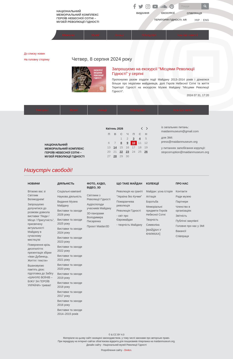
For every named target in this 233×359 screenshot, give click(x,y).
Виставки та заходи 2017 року (69, 293)
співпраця (194, 13)
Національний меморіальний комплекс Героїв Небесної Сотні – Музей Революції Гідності (77, 16)
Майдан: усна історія (159, 191)
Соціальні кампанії (69, 191)
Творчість (152, 219)
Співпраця (182, 236)
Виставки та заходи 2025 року (69, 221)
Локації (119, 35)
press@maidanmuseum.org (179, 141)
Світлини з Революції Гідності (99, 197)
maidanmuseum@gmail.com (180, 131)
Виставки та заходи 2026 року (69, 212)
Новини (34, 183)
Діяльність (65, 183)
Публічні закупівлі (187, 220)
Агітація (151, 196)
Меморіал (68, 35)
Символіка (152, 224)
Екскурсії (168, 13)
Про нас (182, 183)
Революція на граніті (129, 191)
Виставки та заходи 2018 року (69, 284)
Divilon (127, 350)
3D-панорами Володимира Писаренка (95, 217)
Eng (206, 20)
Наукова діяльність (69, 196)
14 (115, 147)
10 (133, 142)
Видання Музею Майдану (67, 203)
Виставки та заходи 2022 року (69, 248)
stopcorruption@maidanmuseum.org (185, 152)
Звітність (181, 215)
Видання (142, 13)
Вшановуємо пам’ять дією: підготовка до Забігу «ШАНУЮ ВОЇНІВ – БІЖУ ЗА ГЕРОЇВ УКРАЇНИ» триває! (40, 275)
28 (115, 156)
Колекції (152, 183)
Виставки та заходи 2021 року (69, 257)
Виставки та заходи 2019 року (69, 275)
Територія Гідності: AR (170, 19)
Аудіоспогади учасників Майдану (99, 206)
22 (121, 151)
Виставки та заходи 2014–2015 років (69, 311)
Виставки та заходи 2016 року (69, 302)
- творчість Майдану (129, 224)
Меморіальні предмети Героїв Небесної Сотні (156, 210)
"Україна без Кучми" (129, 196)
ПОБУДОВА (148, 35)
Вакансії (181, 231)
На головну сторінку (36, 59)
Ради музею (183, 196)
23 (127, 151)
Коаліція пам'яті (188, 35)
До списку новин (34, 53)
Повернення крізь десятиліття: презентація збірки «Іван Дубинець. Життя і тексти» (39, 252)
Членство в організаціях (183, 208)
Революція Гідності (128, 210)
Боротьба (152, 201)
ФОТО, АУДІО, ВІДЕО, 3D (96, 185)
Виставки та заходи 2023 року (69, 239)
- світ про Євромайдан (124, 217)
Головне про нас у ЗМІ (190, 225)
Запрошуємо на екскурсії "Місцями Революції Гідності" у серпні (153, 71)
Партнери (182, 201)
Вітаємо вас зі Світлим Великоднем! (36, 195)
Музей (95, 35)
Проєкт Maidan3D (98, 226)
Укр (197, 20)
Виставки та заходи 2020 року (69, 266)
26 (146, 151)
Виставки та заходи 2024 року (69, 230)
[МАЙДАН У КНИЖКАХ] (153, 231)
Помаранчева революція (125, 203)
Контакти (181, 191)
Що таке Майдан (129, 183)
